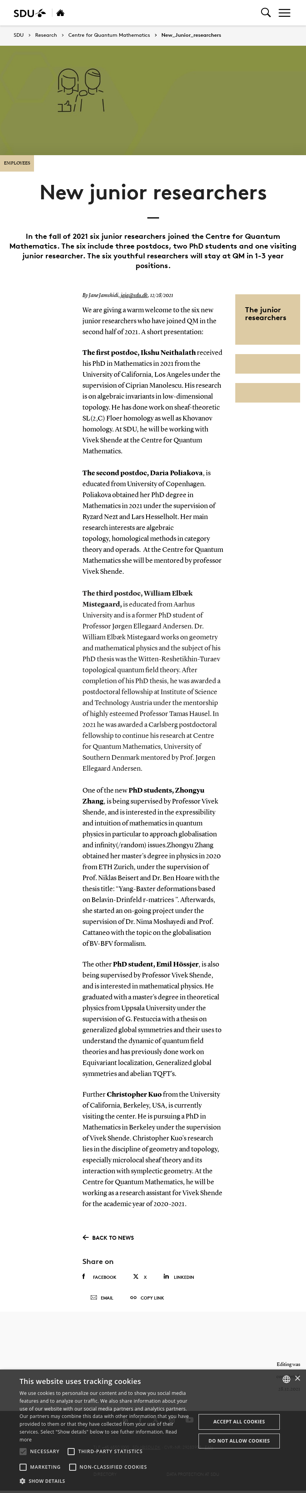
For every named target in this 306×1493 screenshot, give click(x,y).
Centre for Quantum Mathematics (109, 35)
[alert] (153, 1431)
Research (46, 35)
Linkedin (178, 1276)
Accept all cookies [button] (239, 1421)
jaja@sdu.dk (134, 295)
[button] (23, 1451)
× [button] (297, 1379)
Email (101, 1299)
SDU (19, 35)
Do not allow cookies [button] (239, 1441)
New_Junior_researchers (191, 35)
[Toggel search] (266, 13)
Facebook (99, 1277)
